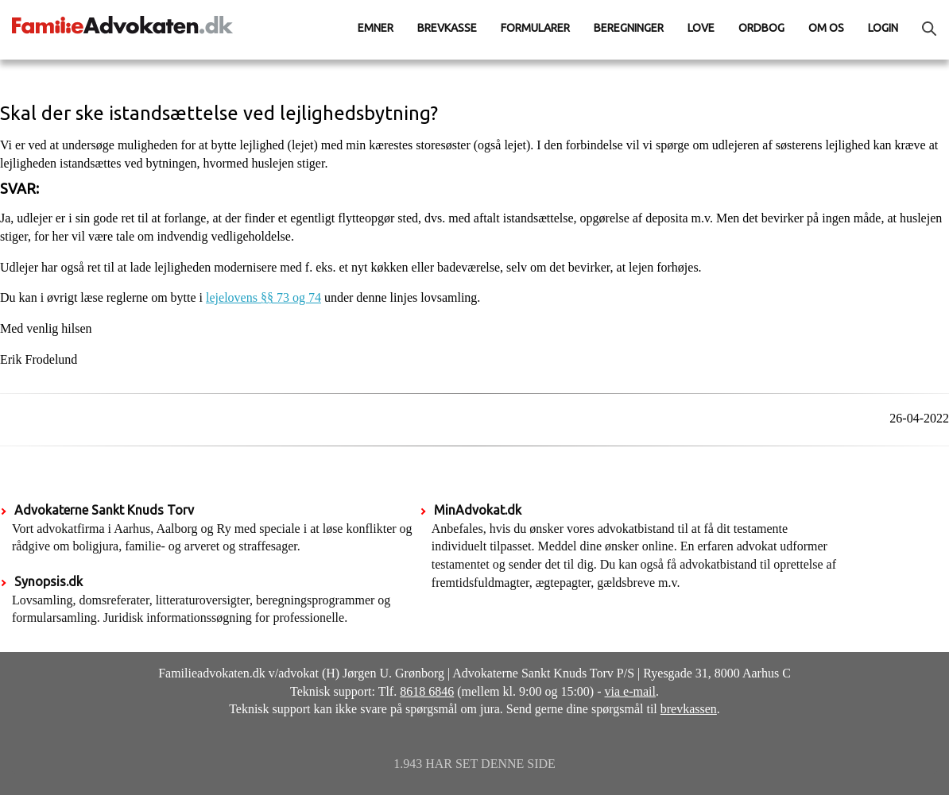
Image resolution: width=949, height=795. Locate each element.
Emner (375, 27)
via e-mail (630, 691)
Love (701, 27)
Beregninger (629, 27)
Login (883, 27)
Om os (826, 27)
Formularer (535, 27)
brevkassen (688, 709)
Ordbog (761, 27)
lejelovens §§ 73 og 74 (263, 297)
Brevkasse (447, 27)
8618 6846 (427, 691)
